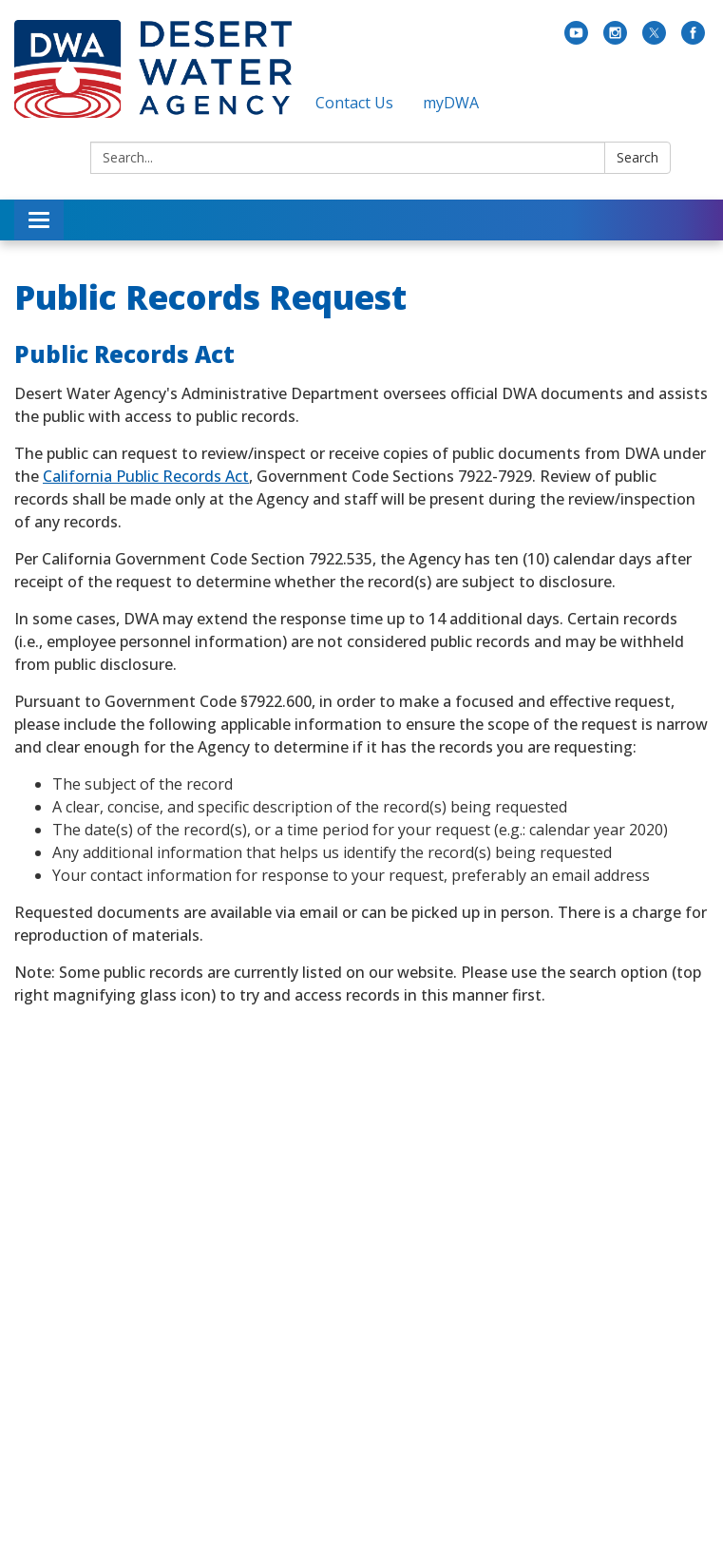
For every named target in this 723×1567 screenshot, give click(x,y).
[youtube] (576, 39)
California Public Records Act (146, 476)
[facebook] (693, 39)
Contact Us (354, 102)
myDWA (451, 102)
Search (637, 157)
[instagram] (615, 39)
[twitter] (654, 39)
